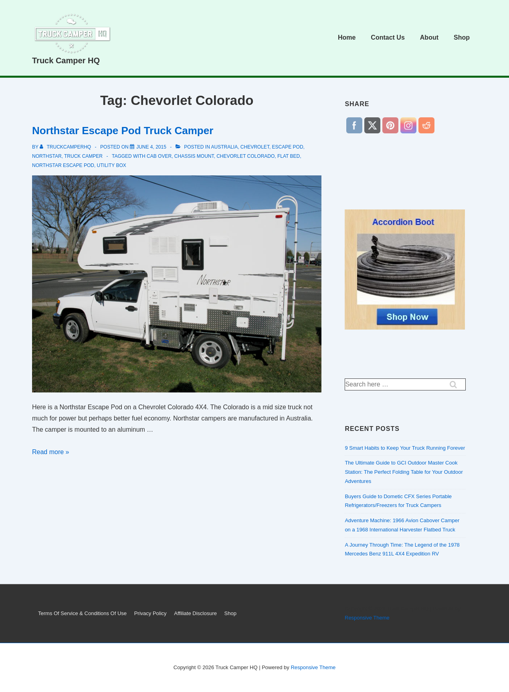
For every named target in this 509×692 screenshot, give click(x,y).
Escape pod (287, 147)
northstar (47, 156)
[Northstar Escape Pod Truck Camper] (151, 147)
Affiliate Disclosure (195, 613)
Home (346, 37)
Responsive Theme (367, 618)
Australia (224, 147)
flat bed (288, 156)
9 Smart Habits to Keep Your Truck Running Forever (405, 448)
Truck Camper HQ (66, 60)
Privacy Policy (150, 613)
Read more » (50, 452)
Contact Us (387, 37)
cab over (159, 156)
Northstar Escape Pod (63, 165)
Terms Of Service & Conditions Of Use (82, 613)
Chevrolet (254, 147)
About (429, 37)
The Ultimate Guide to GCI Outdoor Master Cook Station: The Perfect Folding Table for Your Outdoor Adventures (404, 472)
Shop (462, 37)
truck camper (83, 156)
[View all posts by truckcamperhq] (66, 147)
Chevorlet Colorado (245, 156)
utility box (111, 165)
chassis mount (194, 156)
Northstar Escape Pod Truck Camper (122, 131)
